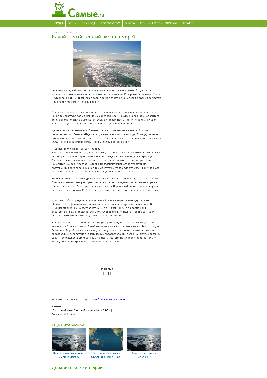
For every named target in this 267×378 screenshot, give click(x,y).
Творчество (110, 23)
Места (130, 23)
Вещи (72, 23)
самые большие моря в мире (107, 299)
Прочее (188, 23)
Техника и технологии (158, 23)
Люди (58, 23)
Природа (89, 23)
